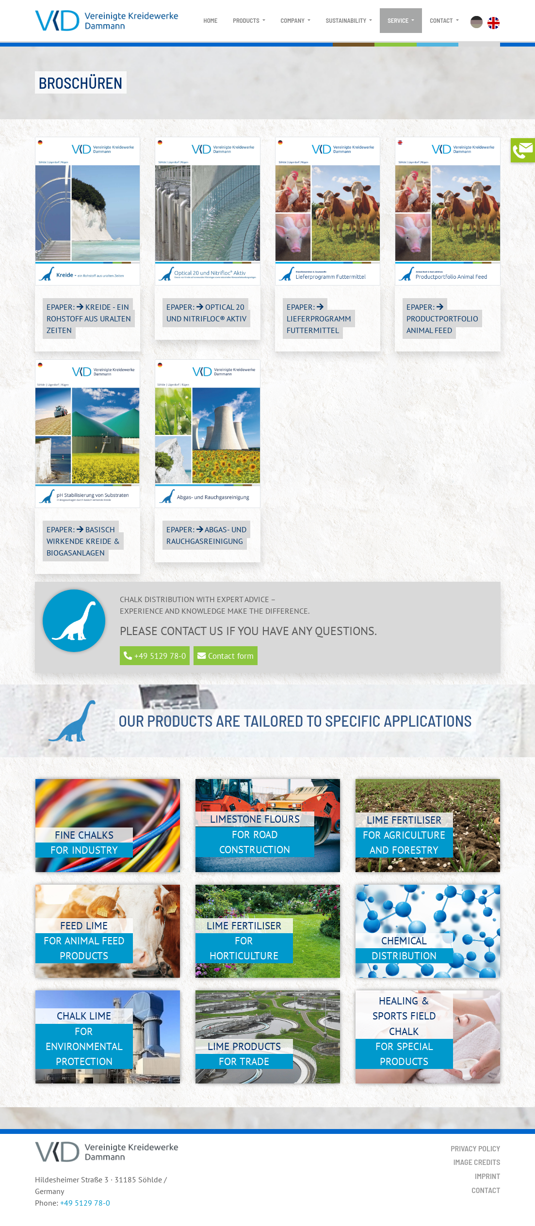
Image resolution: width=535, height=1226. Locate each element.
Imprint (487, 1175)
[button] (523, 150)
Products (246, 20)
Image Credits (477, 1161)
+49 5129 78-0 (85, 1203)
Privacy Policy (475, 1148)
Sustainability (347, 20)
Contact (442, 20)
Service (399, 20)
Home (211, 20)
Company (293, 20)
